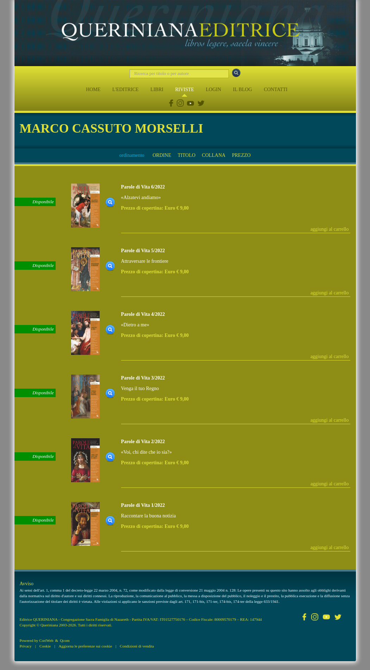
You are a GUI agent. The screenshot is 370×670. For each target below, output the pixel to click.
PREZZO (241, 155)
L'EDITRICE (125, 89)
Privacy (26, 646)
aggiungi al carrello (330, 229)
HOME (93, 89)
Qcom (64, 640)
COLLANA (214, 155)
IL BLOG (242, 89)
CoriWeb (46, 640)
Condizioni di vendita (137, 646)
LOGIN (213, 89)
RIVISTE (184, 89)
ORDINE (161, 155)
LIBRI (156, 89)
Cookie (45, 646)
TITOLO (186, 155)
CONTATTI (275, 89)
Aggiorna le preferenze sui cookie (85, 646)
